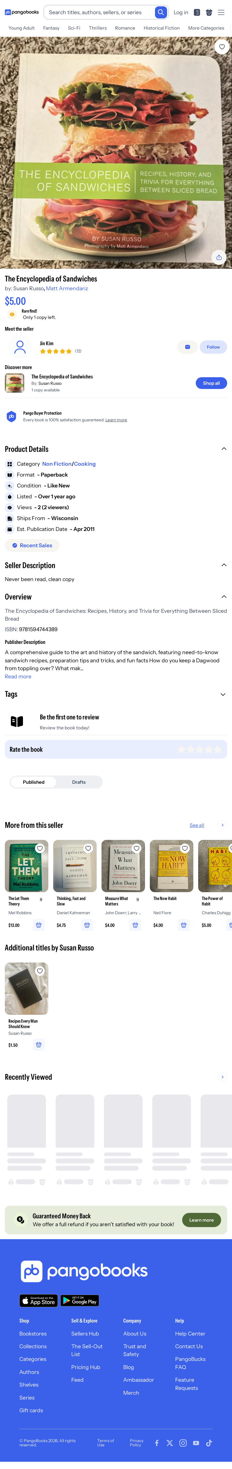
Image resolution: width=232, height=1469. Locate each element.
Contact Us (189, 1346)
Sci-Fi (74, 28)
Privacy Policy (136, 1443)
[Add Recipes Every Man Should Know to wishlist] (40, 971)
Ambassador (138, 1380)
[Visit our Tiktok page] (209, 1443)
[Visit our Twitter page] (169, 1443)
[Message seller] (187, 347)
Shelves (28, 1385)
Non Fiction (57, 464)
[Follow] (213, 347)
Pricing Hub (85, 1367)
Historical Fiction (162, 28)
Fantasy (51, 28)
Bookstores (33, 1333)
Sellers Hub (85, 1333)
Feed (77, 1380)
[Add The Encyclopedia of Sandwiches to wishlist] (222, 46)
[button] (116, 449)
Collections (33, 1346)
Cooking (85, 464)
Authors (29, 1372)
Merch (131, 1393)
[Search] (161, 12)
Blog (128, 1367)
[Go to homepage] (22, 12)
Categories (32, 1359)
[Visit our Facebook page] (156, 1443)
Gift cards (31, 1410)
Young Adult (21, 28)
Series (26, 1397)
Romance (125, 28)
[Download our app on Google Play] (79, 1301)
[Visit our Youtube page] (196, 1443)
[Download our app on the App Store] (38, 1300)
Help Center (190, 1333)
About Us (134, 1333)
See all (197, 825)
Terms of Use (105, 1443)
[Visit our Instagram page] (183, 1443)
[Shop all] (211, 383)
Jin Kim (46, 343)
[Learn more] (201, 1220)
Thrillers (98, 28)
